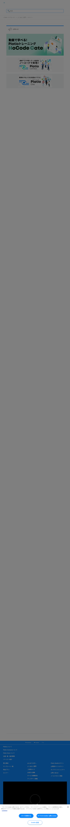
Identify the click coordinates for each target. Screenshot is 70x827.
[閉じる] (68, 807)
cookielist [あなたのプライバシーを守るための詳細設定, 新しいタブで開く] (4, 810)
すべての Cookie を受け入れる (47, 816)
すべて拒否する (26, 816)
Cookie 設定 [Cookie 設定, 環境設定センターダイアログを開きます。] (35, 822)
